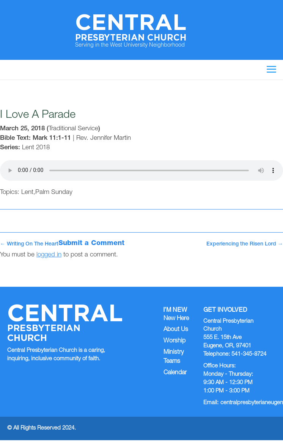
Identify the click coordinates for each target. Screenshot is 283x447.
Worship (175, 341)
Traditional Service (73, 129)
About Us (176, 330)
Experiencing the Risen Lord (244, 244)
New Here (176, 319)
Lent (27, 192)
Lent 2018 (36, 148)
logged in (48, 255)
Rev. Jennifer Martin (103, 138)
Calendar (175, 373)
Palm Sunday (53, 192)
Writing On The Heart (29, 244)
